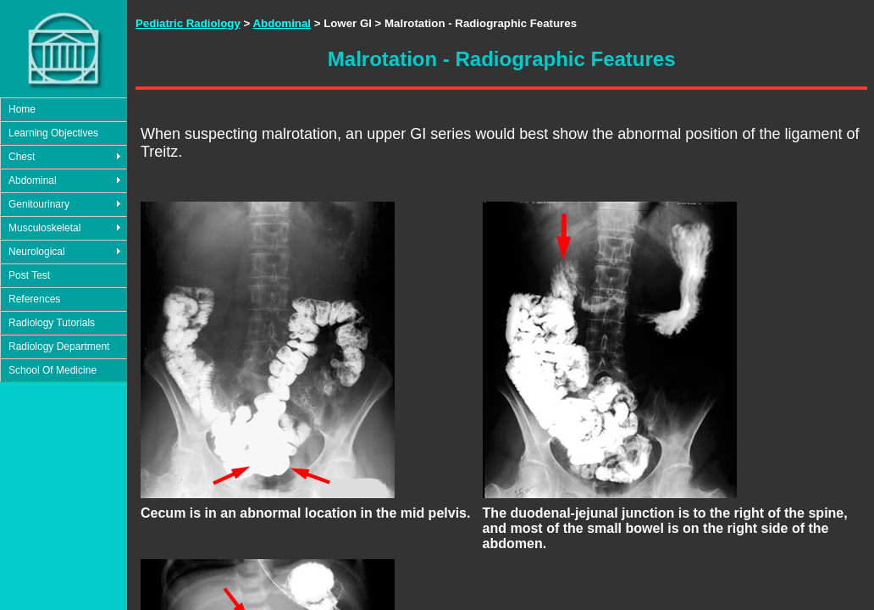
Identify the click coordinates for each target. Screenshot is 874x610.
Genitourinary (38, 204)
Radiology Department (58, 346)
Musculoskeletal (44, 228)
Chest (21, 157)
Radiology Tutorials (51, 323)
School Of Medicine (52, 370)
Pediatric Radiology (188, 23)
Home (22, 109)
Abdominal (32, 180)
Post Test (29, 275)
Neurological (36, 252)
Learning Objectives (53, 133)
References (34, 299)
